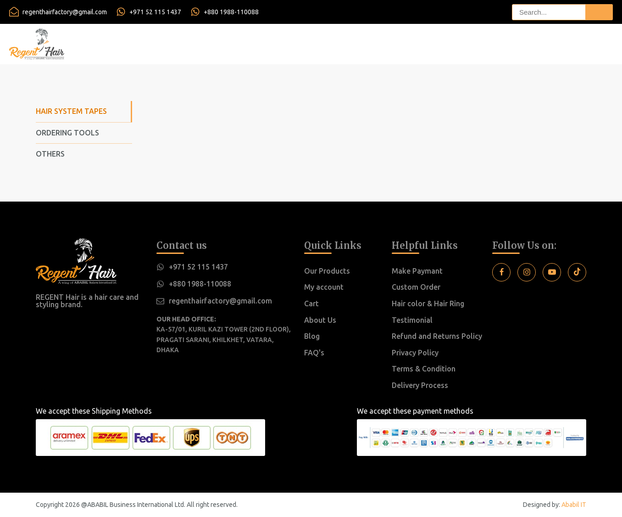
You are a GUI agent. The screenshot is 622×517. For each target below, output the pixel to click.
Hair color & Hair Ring (428, 303)
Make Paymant (417, 271)
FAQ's (314, 352)
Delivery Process (420, 385)
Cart (311, 303)
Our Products (327, 271)
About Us (320, 320)
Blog (312, 336)
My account (324, 287)
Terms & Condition (423, 369)
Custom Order (416, 287)
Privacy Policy (415, 352)
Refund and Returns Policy (437, 336)
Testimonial (412, 320)
